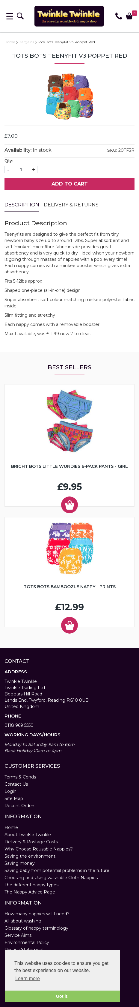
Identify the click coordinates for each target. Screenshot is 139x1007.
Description (21, 205)
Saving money (19, 863)
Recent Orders (19, 805)
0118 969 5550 (19, 725)
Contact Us (16, 784)
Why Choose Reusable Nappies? (38, 849)
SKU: (112, 150)
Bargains (26, 42)
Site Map (13, 798)
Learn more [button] (27, 978)
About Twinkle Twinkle (27, 834)
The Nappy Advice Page (29, 892)
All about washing (22, 921)
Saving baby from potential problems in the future (56, 870)
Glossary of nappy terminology (36, 928)
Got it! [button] (62, 996)
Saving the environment (29, 856)
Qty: (8, 160)
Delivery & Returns (71, 205)
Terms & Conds (20, 777)
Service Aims (17, 935)
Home (9, 42)
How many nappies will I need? (37, 913)
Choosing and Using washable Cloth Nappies (51, 877)
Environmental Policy (26, 942)
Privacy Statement (24, 949)
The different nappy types (31, 885)
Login (10, 791)
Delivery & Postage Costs (31, 841)
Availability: (17, 150)
